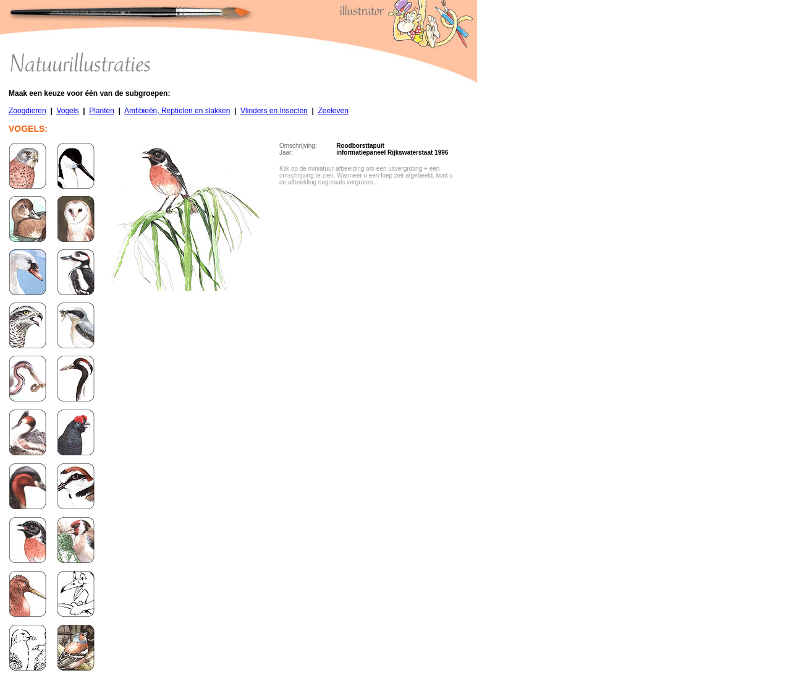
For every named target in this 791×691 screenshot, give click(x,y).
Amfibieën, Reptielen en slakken (177, 110)
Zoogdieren (27, 110)
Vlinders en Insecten (274, 110)
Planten (101, 110)
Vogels (67, 110)
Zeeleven (333, 110)
